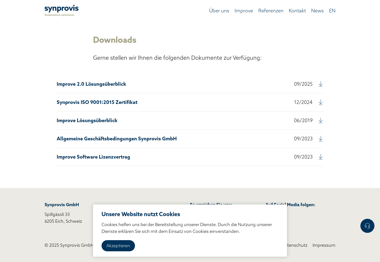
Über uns (219, 11)
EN (332, 11)
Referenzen (271, 11)
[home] (62, 10)
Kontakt (297, 11)
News (317, 11)
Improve (244, 11)
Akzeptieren (118, 245)
